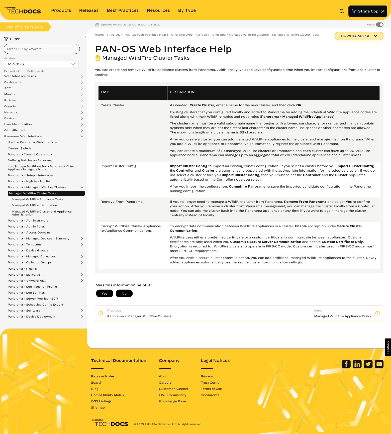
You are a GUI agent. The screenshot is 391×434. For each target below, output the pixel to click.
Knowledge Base (172, 401)
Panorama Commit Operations (30, 154)
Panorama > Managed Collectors (32, 256)
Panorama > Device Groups (28, 250)
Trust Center (211, 382)
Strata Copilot (368, 11)
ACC (7, 88)
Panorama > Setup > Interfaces (30, 175)
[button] (388, 347)
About (164, 376)
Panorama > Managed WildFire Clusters (37, 187)
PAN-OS (113, 34)
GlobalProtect (14, 130)
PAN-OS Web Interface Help (144, 34)
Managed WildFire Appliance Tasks (37, 199)
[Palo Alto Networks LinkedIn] (358, 367)
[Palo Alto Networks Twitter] (369, 367)
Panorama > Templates (24, 244)
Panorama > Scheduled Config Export (35, 304)
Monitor (10, 94)
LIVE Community (173, 395)
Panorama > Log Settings (26, 292)
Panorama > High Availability (29, 181)
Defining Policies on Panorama (30, 160)
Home (99, 34)
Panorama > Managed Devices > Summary (38, 238)
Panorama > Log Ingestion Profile (32, 286)
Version (9, 58)
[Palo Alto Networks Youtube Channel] (379, 367)
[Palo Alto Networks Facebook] (347, 367)
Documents (210, 395)
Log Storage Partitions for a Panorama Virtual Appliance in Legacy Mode (41, 168)
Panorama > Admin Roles (26, 226)
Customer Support (173, 388)
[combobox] (42, 49)
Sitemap (98, 407)
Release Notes (103, 376)
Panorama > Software (24, 310)
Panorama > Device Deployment (31, 316)
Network (10, 112)
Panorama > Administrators (28, 220)
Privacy (207, 376)
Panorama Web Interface (23, 136)
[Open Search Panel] (343, 11)
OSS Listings (101, 401)
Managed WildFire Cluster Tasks (32, 193)
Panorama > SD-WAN (24, 274)
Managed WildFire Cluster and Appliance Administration (42, 213)
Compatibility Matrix (107, 395)
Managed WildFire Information (34, 205)
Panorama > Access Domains (29, 232)
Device (9, 118)
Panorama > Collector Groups (30, 262)
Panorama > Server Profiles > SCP (33, 298)
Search (96, 382)
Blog (94, 388)
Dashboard (12, 82)
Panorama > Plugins (22, 268)
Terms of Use (211, 388)
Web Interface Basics (20, 76)
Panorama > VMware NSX (27, 280)
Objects (10, 106)
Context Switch (19, 148)
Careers (165, 382)
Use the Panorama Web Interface (32, 142)
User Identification (18, 124)
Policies (10, 100)
